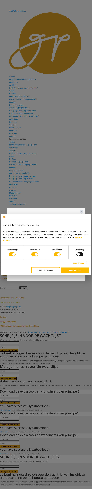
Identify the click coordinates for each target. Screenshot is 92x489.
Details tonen (78, 263)
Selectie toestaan (45, 270)
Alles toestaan (75, 270)
